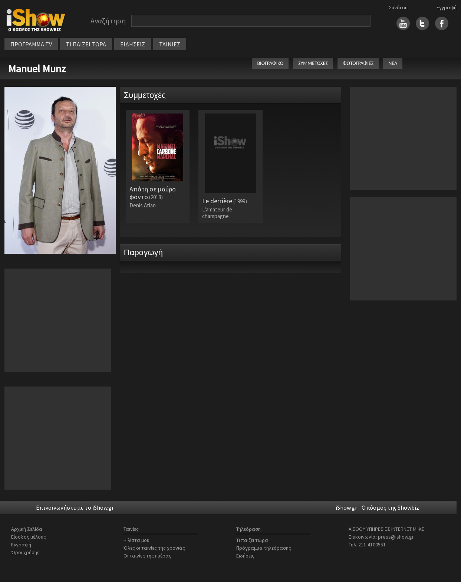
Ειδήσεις (245, 555)
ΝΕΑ (392, 63)
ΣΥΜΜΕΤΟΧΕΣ (313, 63)
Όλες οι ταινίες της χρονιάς (154, 548)
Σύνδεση (398, 7)
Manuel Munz (37, 68)
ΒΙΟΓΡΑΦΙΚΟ (270, 63)
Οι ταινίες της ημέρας (147, 555)
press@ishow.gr (396, 536)
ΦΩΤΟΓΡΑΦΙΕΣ (358, 63)
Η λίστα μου (136, 540)
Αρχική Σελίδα (26, 529)
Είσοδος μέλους (28, 536)
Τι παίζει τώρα (252, 540)
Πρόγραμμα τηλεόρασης (263, 548)
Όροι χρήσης (25, 552)
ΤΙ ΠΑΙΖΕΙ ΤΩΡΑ (86, 44)
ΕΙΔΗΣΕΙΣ (132, 44)
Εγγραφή (447, 7)
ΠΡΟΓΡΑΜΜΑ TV (31, 44)
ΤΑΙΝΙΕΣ (169, 44)
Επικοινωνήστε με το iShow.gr (75, 507)
